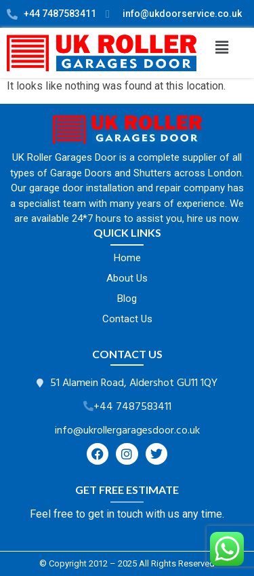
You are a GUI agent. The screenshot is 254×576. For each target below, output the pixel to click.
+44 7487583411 (132, 407)
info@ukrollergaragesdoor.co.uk (127, 431)
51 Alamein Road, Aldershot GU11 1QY (133, 383)
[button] (221, 47)
